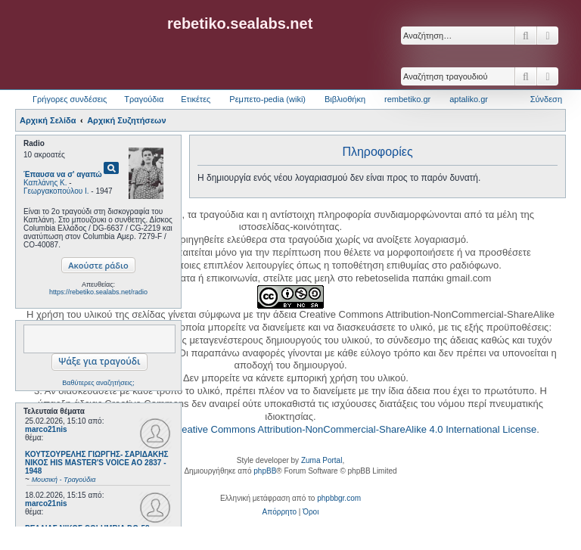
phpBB (264, 471)
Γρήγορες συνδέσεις (70, 99)
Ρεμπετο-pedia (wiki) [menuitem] (267, 99)
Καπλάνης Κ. (45, 183)
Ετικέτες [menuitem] (195, 99)
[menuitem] (280, 512)
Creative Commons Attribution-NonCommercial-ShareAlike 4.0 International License (353, 429)
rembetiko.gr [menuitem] (407, 99)
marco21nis (46, 429)
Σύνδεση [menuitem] (546, 99)
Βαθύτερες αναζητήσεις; (98, 383)
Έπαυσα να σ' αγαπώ (62, 174)
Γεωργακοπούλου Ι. (56, 191)
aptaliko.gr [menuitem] (468, 99)
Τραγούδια (143, 99)
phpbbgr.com (339, 498)
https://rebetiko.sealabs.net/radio (98, 292)
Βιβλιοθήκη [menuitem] (345, 99)
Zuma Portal (321, 460)
